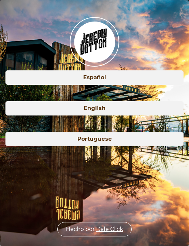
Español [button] (94, 77)
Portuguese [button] (94, 139)
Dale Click (109, 229)
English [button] (94, 108)
